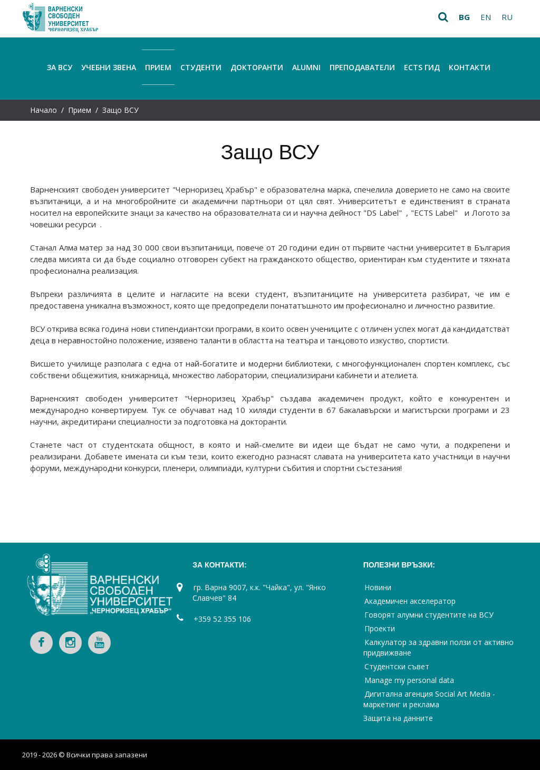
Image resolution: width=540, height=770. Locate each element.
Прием (158, 67)
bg (464, 17)
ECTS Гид (422, 67)
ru (507, 17)
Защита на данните (398, 718)
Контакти (469, 67)
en (485, 17)
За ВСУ (59, 67)
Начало (43, 110)
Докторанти (256, 67)
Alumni (306, 67)
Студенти (200, 67)
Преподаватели (362, 67)
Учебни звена (108, 67)
